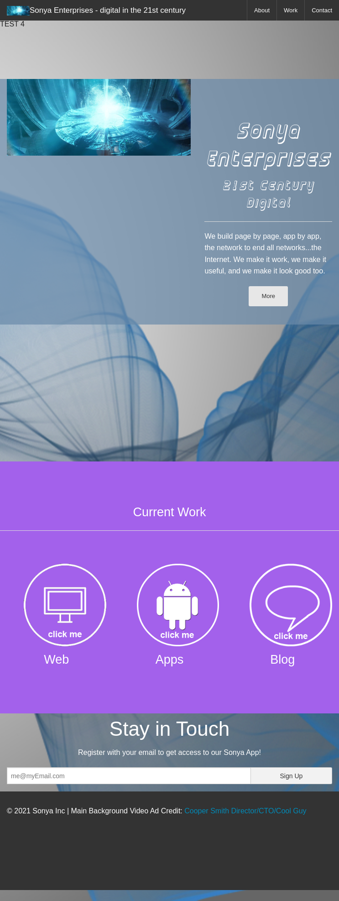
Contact (322, 10)
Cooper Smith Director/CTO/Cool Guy (245, 811)
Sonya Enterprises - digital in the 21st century (96, 11)
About (262, 10)
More (268, 296)
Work (290, 10)
